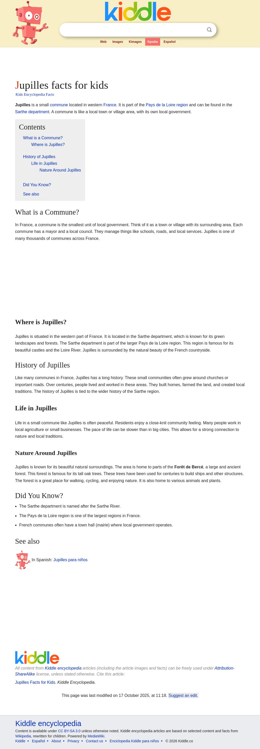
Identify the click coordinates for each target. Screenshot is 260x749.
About (56, 741)
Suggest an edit (183, 695)
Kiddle (20, 741)
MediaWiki (96, 736)
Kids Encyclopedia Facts (35, 94)
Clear (198, 30)
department (38, 112)
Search (209, 30)
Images (117, 42)
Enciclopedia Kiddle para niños (134, 741)
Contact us (94, 741)
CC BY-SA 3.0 (69, 731)
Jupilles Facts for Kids (35, 682)
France (109, 105)
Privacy (73, 741)
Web (103, 42)
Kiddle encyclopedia (63, 668)
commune (59, 105)
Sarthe (21, 112)
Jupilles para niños (71, 560)
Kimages (135, 42)
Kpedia (153, 42)
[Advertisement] (129, 62)
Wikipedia (23, 736)
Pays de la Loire (160, 105)
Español (169, 42)
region (182, 105)
